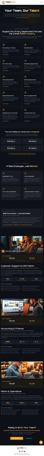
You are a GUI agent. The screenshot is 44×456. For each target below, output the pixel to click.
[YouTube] (24, 451)
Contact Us (29, 438)
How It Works (16, 438)
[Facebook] (19, 451)
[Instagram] (22, 451)
